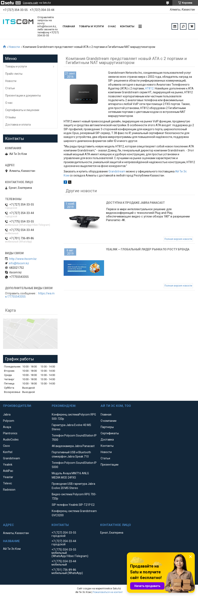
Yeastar (8, 477)
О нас (112, 26)
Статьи (10, 88)
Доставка (107, 439)
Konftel (7, 452)
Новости (14, 46)
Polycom (8, 420)
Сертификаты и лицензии (22, 110)
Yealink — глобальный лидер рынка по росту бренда (147, 249)
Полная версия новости (178, 239)
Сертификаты (110, 433)
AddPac (8, 470)
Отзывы (10, 117)
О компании (108, 420)
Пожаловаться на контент (108, 592)
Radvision (9, 489)
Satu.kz (117, 588)
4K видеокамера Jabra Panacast (73, 446)
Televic (7, 483)
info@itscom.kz (19, 263)
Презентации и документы (23, 95)
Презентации (109, 464)
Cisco (6, 445)
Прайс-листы (13, 73)
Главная (69, 26)
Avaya (7, 427)
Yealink (7, 464)
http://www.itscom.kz (23, 258)
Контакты (127, 26)
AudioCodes (11, 439)
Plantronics (10, 433)
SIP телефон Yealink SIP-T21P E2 (73, 504)
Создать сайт (30, 2)
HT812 (149, 88)
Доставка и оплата (18, 124)
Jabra (7, 414)
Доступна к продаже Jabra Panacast (135, 202)
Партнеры (107, 427)
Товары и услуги (91, 26)
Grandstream (116, 171)
